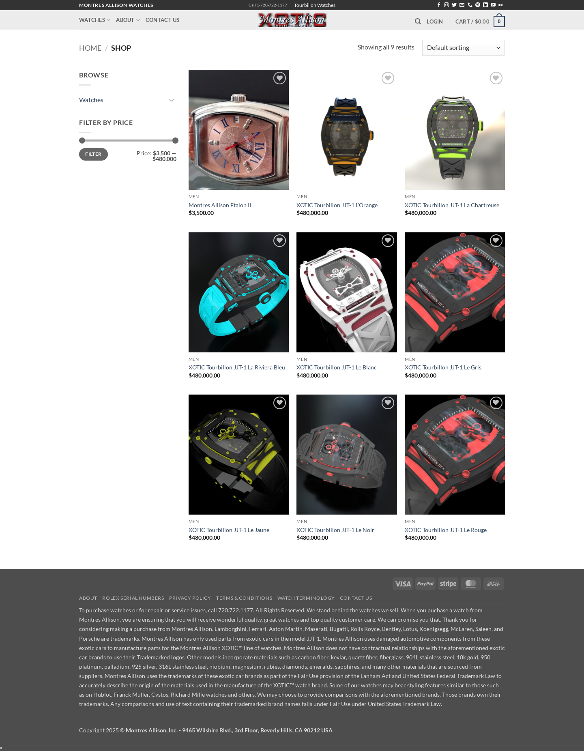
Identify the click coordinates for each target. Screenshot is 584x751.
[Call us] (470, 5)
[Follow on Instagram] (446, 5)
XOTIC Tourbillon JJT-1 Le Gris (443, 367)
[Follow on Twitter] (454, 5)
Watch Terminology (306, 598)
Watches (94, 20)
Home (90, 47)
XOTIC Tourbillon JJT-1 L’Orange (337, 205)
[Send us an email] (461, 5)
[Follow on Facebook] (438, 5)
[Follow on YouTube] (493, 5)
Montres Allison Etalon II (220, 205)
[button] (435, 21)
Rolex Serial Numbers (133, 598)
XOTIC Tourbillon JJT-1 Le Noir (335, 529)
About (128, 20)
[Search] (418, 21)
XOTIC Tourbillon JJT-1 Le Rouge (446, 529)
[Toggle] (171, 100)
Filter (93, 154)
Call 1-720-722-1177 (268, 5)
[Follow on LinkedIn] (485, 5)
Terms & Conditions (244, 598)
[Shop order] (463, 48)
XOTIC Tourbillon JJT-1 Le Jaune (229, 529)
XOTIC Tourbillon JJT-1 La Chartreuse (452, 205)
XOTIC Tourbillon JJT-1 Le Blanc (336, 367)
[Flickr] (500, 5)
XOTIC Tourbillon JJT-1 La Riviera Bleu (237, 367)
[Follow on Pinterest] (477, 5)
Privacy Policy (190, 598)
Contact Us (163, 20)
